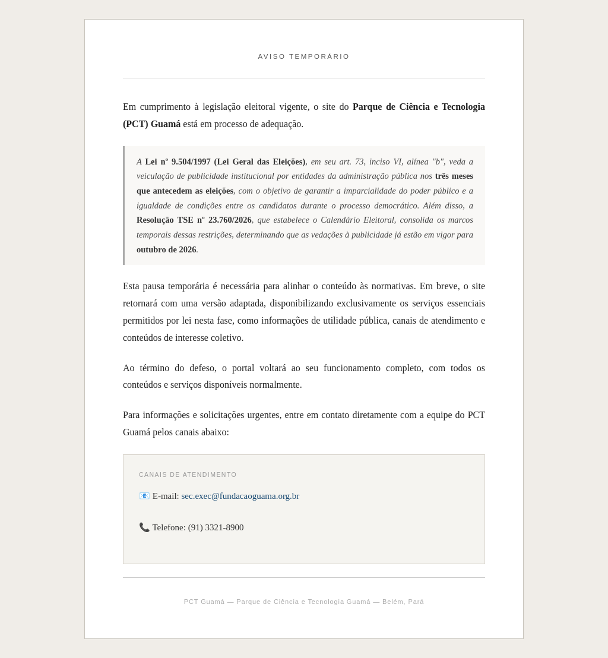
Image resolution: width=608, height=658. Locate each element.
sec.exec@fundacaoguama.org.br (241, 496)
